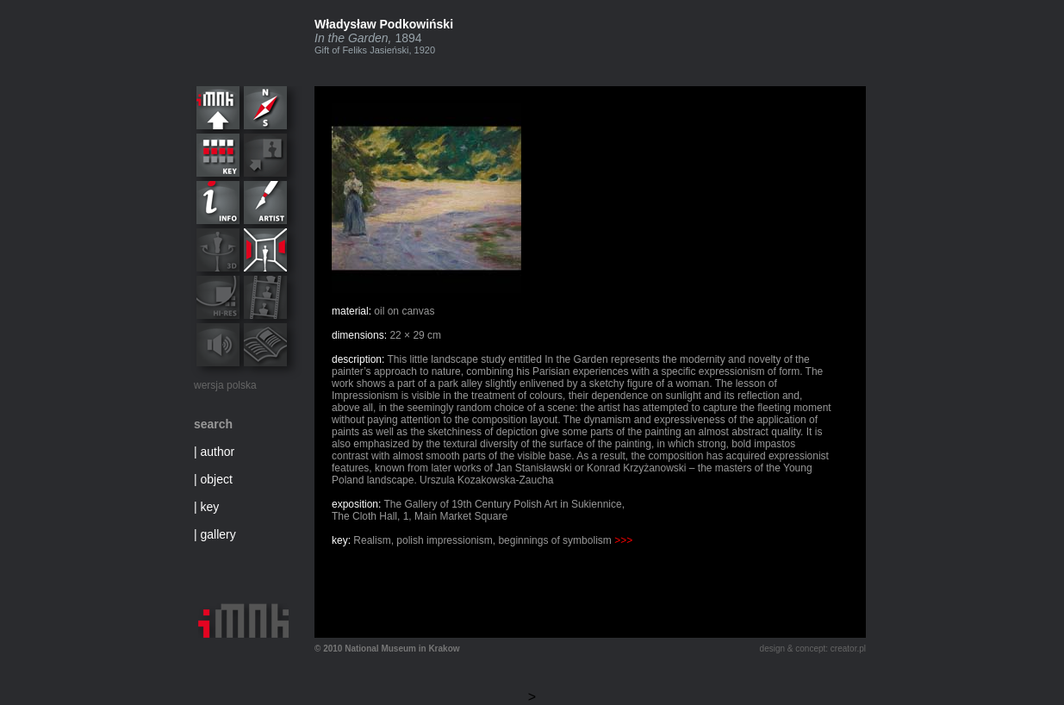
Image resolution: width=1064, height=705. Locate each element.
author (218, 452)
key (210, 507)
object (217, 479)
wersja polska (225, 385)
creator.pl (848, 648)
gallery (218, 534)
